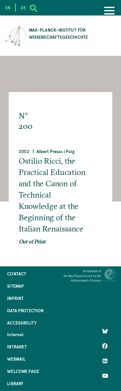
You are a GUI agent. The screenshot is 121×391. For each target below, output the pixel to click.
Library (15, 383)
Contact (16, 274)
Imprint (15, 298)
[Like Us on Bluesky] (105, 331)
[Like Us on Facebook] (105, 346)
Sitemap (15, 286)
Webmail (16, 359)
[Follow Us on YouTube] (105, 376)
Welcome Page (23, 371)
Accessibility (21, 323)
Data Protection (25, 310)
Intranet (17, 347)
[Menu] (109, 11)
